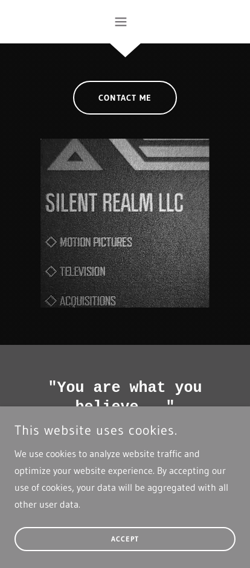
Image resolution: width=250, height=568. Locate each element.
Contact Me (125, 97)
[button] (125, 22)
